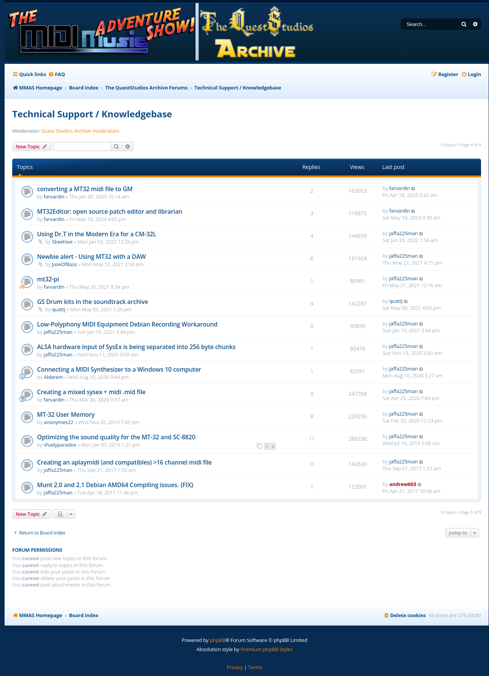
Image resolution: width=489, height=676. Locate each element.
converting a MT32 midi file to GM (85, 189)
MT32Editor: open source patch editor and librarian (109, 211)
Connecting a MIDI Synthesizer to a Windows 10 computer (119, 369)
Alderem (53, 377)
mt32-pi (48, 279)
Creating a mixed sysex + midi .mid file (91, 392)
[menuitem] (56, 74)
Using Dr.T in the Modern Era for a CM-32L (96, 234)
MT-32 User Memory (66, 414)
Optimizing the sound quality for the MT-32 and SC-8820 (116, 437)
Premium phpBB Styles (267, 649)
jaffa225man (403, 233)
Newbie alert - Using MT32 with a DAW (91, 256)
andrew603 (402, 484)
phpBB (217, 640)
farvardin (54, 196)
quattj (58, 309)
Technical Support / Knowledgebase (92, 113)
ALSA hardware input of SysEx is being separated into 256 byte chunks (136, 347)
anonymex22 (59, 422)
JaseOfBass (64, 264)
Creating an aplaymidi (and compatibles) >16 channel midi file (124, 462)
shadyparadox (60, 444)
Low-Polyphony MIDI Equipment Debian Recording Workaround (127, 324)
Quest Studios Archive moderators (80, 131)
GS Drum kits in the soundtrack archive (92, 301)
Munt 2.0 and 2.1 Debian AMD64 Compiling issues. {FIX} (115, 485)
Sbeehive (62, 241)
